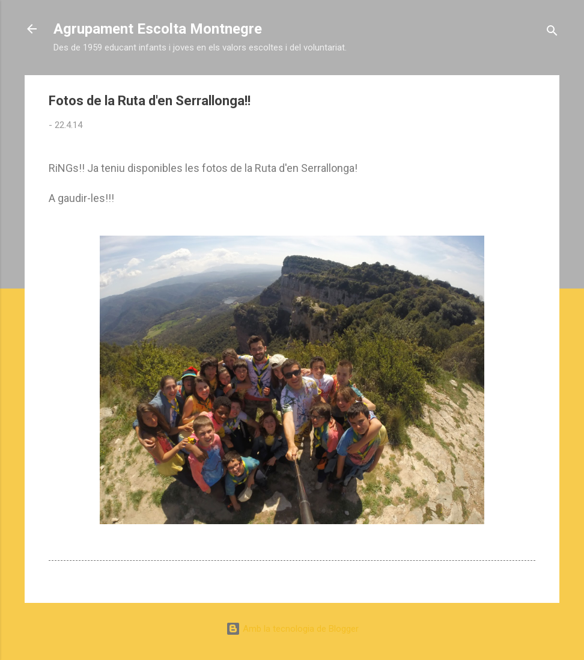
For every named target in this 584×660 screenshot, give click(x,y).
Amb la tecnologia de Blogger (292, 628)
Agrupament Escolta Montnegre (157, 28)
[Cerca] (552, 32)
